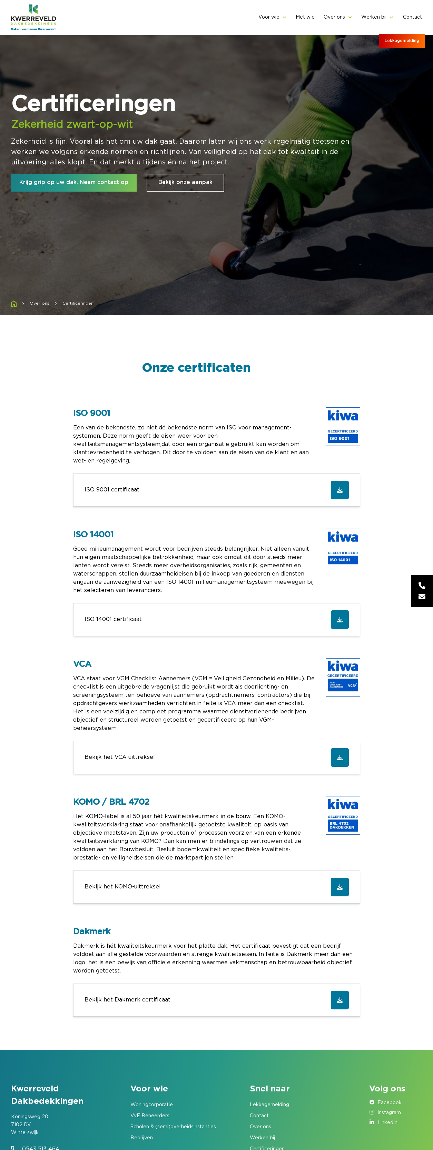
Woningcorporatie (151, 1105)
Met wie (305, 17)
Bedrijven (141, 1138)
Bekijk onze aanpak (185, 182)
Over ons (334, 17)
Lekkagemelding (402, 41)
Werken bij (373, 17)
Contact (412, 17)
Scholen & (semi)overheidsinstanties (173, 1127)
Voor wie (268, 17)
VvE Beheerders (149, 1116)
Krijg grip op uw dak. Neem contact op (73, 182)
